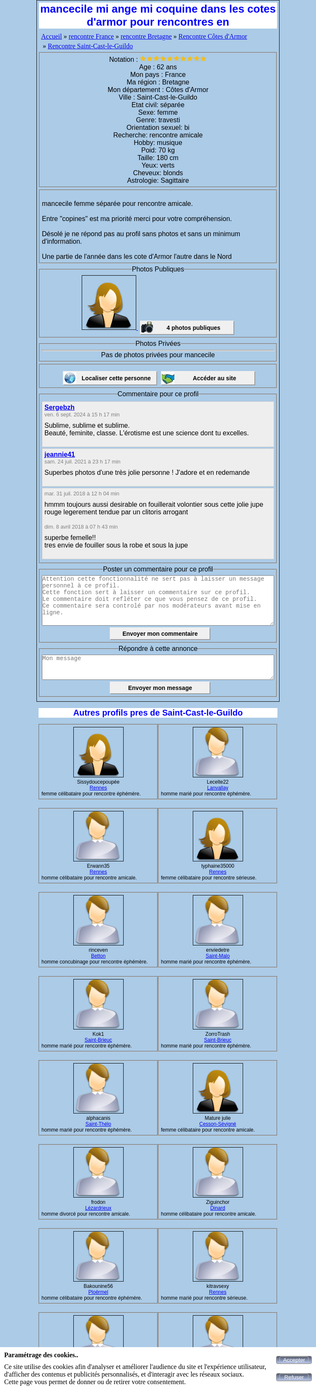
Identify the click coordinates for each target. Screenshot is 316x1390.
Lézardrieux (98, 1208)
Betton (98, 956)
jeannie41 (59, 454)
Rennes (98, 788)
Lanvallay (217, 788)
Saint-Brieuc (98, 1040)
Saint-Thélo (98, 1124)
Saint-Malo (218, 956)
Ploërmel (98, 1292)
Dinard (217, 1208)
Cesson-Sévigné (217, 1124)
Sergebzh (59, 407)
